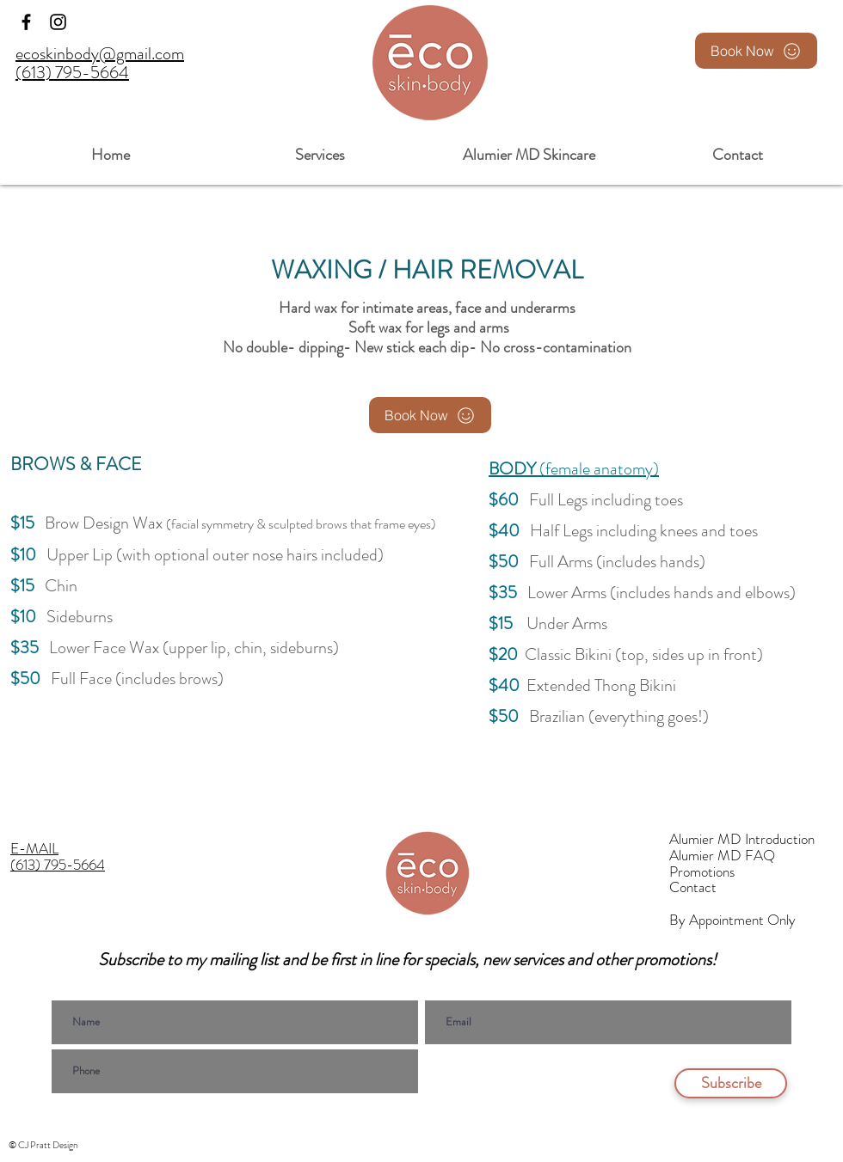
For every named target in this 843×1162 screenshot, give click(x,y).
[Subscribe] (730, 1083)
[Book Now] (756, 51)
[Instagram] (58, 22)
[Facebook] (26, 22)
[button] (319, 147)
